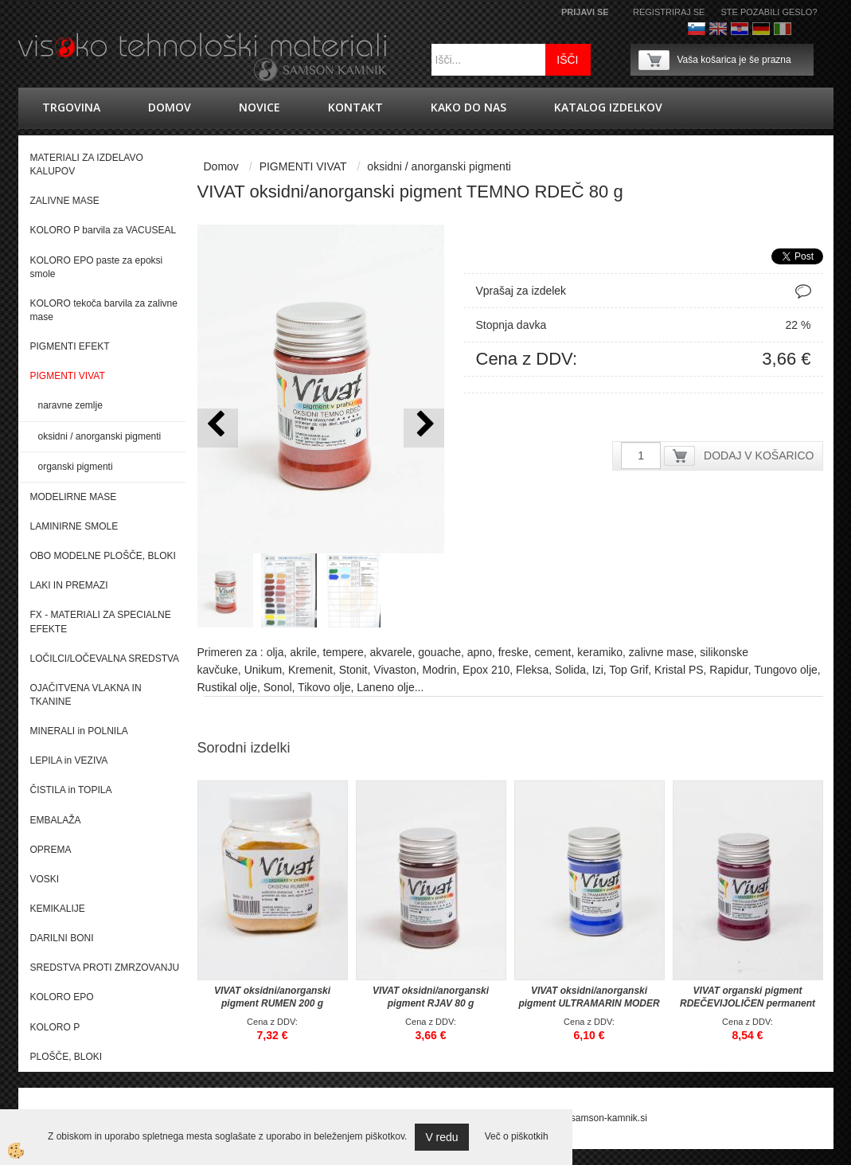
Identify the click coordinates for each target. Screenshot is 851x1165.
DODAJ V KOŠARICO (759, 455)
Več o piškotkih (516, 1136)
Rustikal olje (227, 687)
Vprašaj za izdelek (521, 290)
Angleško (718, 28)
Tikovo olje (324, 687)
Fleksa (532, 669)
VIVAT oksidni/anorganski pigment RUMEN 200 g (272, 997)
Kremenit (310, 669)
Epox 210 (486, 669)
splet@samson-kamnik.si (594, 1118)
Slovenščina (696, 28)
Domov (169, 107)
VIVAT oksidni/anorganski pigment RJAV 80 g (431, 997)
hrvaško (739, 28)
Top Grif (628, 669)
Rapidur (728, 669)
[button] (424, 428)
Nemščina (761, 28)
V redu (441, 1137)
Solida (570, 669)
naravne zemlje (70, 405)
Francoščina (804, 28)
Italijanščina (782, 28)
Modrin (440, 669)
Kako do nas (468, 107)
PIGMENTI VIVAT (303, 166)
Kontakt (355, 107)
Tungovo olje (786, 669)
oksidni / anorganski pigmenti (100, 436)
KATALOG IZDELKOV (608, 107)
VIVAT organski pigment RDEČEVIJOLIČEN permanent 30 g (747, 1003)
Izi (597, 669)
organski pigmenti (75, 466)
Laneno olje (385, 687)
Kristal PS (678, 669)
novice (259, 107)
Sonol (277, 687)
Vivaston (394, 669)
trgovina (71, 107)
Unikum (263, 669)
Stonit (353, 669)
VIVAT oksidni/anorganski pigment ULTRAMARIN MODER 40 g (588, 1003)
